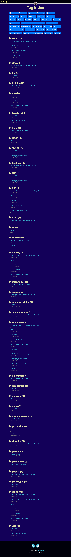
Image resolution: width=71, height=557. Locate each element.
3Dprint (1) (22, 13)
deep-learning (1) (52, 23)
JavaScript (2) (14, 16)
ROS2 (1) (28, 19)
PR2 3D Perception (17, 205)
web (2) (57, 33)
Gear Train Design (16, 55)
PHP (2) (12, 19)
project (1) (27, 33)
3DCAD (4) (13, 13)
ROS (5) (20, 19)
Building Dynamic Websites (19, 120)
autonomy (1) (25, 23)
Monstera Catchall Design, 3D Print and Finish (25, 41)
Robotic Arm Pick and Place (19, 106)
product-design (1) (15, 33)
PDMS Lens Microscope (18, 51)
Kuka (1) (23, 16)
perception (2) (30, 29)
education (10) (14, 26)
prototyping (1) (38, 33)
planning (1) (40, 29)
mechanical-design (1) (16, 29)
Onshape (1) (50, 16)
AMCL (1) (32, 13)
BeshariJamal (41, 550)
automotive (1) (14, 23)
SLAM (12, 96)
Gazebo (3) (50, 13)
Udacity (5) (57, 19)
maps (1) (57, 26)
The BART (14, 116)
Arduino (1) (40, 13)
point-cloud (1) (51, 29)
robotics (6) (49, 33)
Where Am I (14, 76)
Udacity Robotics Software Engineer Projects (25, 191)
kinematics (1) (25, 26)
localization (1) (37, 26)
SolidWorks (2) (46, 19)
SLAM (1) (37, 19)
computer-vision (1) (38, 23)
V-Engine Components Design (20, 46)
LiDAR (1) (32, 16)
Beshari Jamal (5, 2)
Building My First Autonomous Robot (23, 86)
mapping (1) (48, 26)
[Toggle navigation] (68, 2)
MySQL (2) (40, 16)
